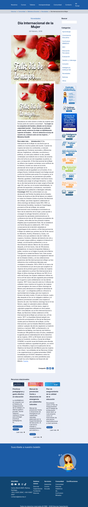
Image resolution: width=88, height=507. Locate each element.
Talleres (32, 5)
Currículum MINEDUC (66, 42)
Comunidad (58, 5)
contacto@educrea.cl (18, 497)
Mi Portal (77, 5)
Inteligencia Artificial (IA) (66, 69)
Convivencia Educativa (66, 36)
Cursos (23, 5)
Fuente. (25, 361)
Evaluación (66, 57)
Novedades (15, 429)
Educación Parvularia (66, 52)
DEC (63, 47)
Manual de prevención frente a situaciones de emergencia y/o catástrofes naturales (35, 396)
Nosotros (14, 5)
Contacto (68, 5)
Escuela (47, 489)
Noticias (65, 77)
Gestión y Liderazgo (17, 426)
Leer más (20, 432)
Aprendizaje (66, 32)
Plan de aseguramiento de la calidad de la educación (52, 394)
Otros (64, 81)
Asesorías (47, 484)
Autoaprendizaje (44, 5)
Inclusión (65, 64)
